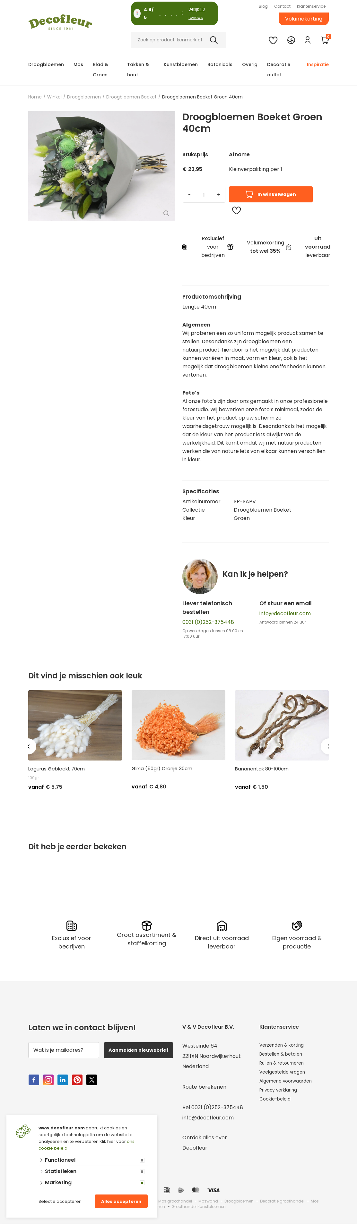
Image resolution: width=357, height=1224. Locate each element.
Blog (263, 6)
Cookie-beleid (277, 1105)
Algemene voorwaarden (290, 1085)
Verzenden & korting (285, 1044)
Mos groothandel (175, 1199)
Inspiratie (318, 64)
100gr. (34, 777)
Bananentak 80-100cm (262, 769)
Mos (78, 64)
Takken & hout (138, 69)
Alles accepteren (121, 1201)
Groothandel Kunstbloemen (198, 1205)
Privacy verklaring (282, 1095)
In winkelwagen (271, 195)
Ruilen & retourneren (285, 1064)
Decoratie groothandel (282, 1199)
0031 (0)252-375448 (208, 622)
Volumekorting (303, 18)
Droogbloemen (46, 64)
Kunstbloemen (181, 64)
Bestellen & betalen (284, 1054)
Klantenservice (311, 6)
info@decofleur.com (285, 613)
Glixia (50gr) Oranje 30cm (162, 768)
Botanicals (219, 64)
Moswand (208, 1199)
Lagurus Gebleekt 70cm (56, 769)
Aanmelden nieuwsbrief (139, 1052)
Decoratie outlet (278, 69)
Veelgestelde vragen (285, 1075)
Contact (282, 6)
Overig (249, 64)
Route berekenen (204, 1085)
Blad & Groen (100, 69)
